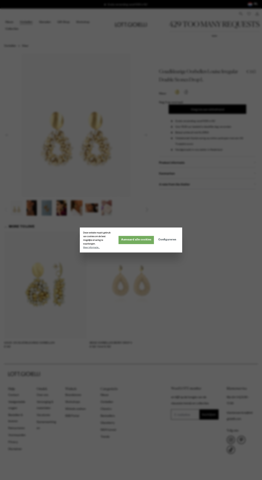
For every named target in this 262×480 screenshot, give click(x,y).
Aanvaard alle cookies (136, 240)
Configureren (167, 240)
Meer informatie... (91, 247)
